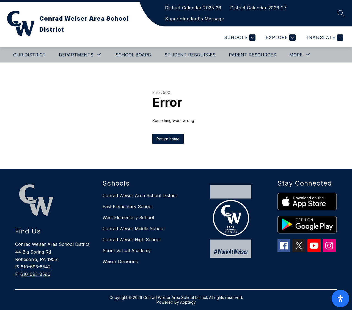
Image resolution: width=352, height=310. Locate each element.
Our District (29, 55)
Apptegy (188, 302)
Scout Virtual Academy (127, 250)
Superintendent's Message (194, 18)
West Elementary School (128, 217)
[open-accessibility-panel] (340, 298)
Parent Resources (252, 55)
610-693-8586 (35, 274)
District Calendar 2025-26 (193, 7)
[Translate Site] (323, 37)
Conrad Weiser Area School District (140, 195)
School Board (133, 55)
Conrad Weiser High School (132, 239)
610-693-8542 (36, 267)
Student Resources (190, 55)
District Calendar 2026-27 (258, 7)
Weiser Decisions (120, 261)
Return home (168, 139)
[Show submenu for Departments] (76, 54)
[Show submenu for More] (295, 54)
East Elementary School (128, 206)
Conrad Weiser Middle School (133, 228)
